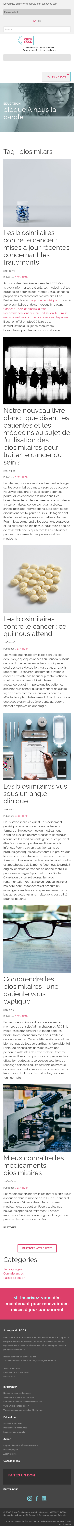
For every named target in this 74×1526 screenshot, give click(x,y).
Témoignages (12, 1269)
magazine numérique (43, 300)
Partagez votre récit (37, 1248)
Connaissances (13, 1273)
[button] (67, 29)
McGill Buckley (29, 1515)
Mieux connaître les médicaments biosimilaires (33, 1165)
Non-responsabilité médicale (19, 1522)
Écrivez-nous (9, 1377)
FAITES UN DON (56, 76)
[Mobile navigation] (37, 12)
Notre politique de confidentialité (49, 1522)
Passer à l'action (14, 1277)
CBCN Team (21, 277)
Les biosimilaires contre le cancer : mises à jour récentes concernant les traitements (36, 247)
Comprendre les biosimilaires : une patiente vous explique (30, 990)
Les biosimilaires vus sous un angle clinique (35, 793)
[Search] (37, 29)
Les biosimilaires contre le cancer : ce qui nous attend (34, 626)
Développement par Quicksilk (52, 1515)
